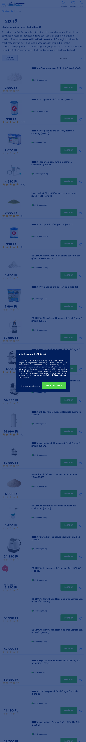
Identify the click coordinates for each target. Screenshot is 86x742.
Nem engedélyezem (30, 386)
